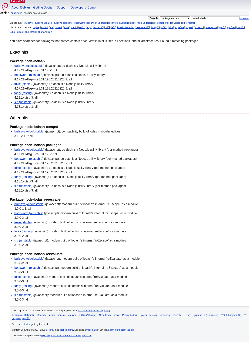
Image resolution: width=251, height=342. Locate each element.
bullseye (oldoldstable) (29, 65)
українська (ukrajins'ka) (206, 315)
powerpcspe (211, 27)
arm (52, 27)
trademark (91, 330)
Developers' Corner (84, 7)
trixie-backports (160, 23)
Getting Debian (43, 7)
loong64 (155, 27)
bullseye (28, 23)
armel (66, 27)
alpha (36, 27)
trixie (133, 23)
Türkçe (187, 315)
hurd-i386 (98, 27)
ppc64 (222, 27)
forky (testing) (23, 93)
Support (62, 7)
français (61, 315)
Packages (17, 13)
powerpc (199, 27)
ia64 (113, 27)
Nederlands (105, 315)
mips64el (179, 27)
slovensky (165, 315)
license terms (66, 330)
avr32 (82, 27)
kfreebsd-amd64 (125, 27)
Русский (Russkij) (149, 315)
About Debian (21, 7)
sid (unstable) (23, 102)
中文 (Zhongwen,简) (231, 315)
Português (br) (129, 315)
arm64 (58, 27)
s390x (20, 32)
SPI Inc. (50, 330)
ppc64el (231, 27)
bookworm (79, 23)
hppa (89, 27)
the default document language (93, 310)
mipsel (189, 27)
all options (244, 18)
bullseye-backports (63, 23)
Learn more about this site (121, 330)
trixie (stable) (23, 84)
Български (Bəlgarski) (23, 315)
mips (171, 27)
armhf (74, 27)
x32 (50, 32)
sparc (33, 32)
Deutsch (41, 315)
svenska (177, 315)
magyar (72, 315)
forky (172, 23)
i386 (107, 27)
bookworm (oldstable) (28, 74)
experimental (188, 23)
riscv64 (240, 27)
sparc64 (42, 32)
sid (178, 23)
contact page (27, 324)
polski (116, 315)
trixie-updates (144, 23)
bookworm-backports (118, 23)
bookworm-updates (96, 23)
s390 (12, 32)
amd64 (44, 27)
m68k (163, 27)
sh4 (27, 32)
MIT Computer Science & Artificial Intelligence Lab (66, 335)
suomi (52, 315)
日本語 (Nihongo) (87, 315)
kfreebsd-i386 (142, 27)
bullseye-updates (43, 23)
